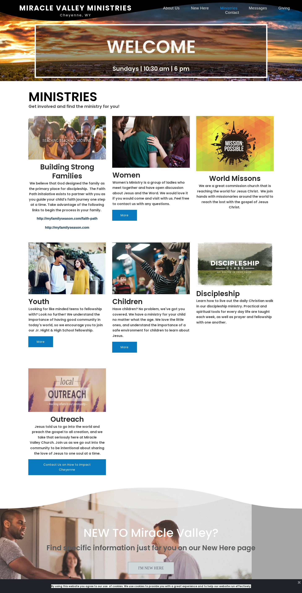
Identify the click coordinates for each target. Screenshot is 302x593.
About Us (171, 8)
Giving (284, 8)
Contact (232, 12)
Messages (258, 8)
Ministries (228, 8)
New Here (200, 8)
